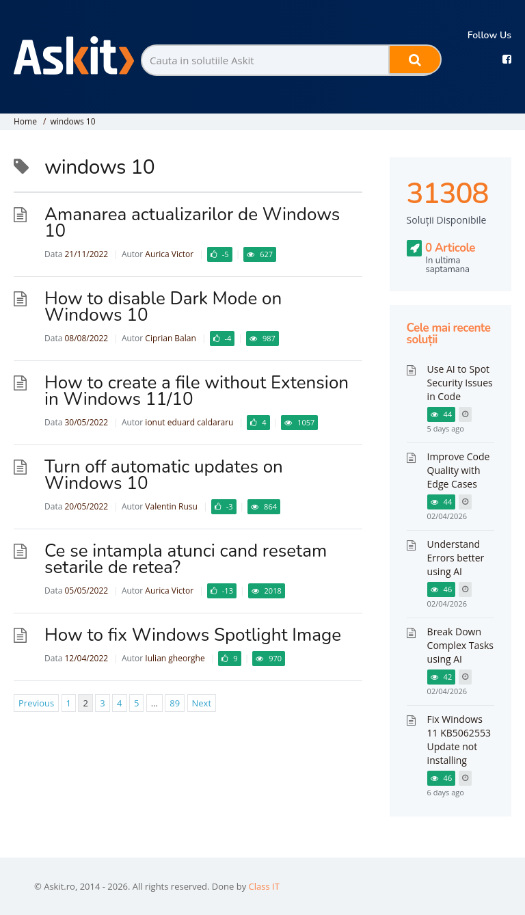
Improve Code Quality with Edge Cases (458, 470)
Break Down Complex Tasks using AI (460, 645)
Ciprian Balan (170, 338)
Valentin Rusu (171, 506)
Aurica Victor (169, 254)
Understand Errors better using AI (456, 558)
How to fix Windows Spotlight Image (192, 635)
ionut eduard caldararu (189, 422)
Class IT (264, 886)
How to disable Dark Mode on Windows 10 (163, 307)
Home (25, 121)
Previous (36, 703)
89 (175, 703)
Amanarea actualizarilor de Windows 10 (192, 222)
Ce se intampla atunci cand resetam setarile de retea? (185, 559)
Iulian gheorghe (174, 658)
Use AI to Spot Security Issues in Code (460, 382)
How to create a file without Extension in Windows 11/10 (196, 391)
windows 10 (72, 121)
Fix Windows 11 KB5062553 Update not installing (459, 740)
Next (202, 703)
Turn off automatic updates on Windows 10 (163, 475)
